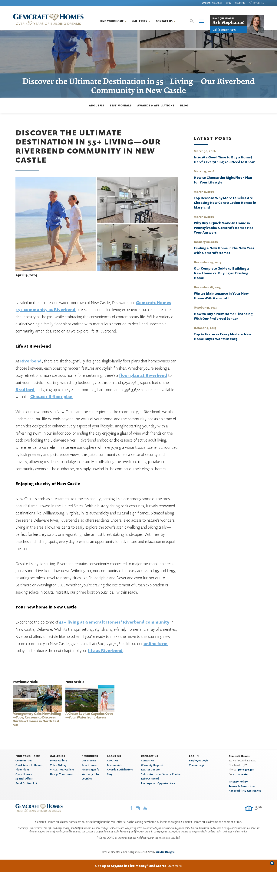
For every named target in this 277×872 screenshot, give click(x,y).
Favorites (258, 3)
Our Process (89, 760)
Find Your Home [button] (112, 21)
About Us (240, 3)
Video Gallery (58, 765)
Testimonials (121, 105)
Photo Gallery (58, 760)
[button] (192, 21)
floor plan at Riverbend (143, 375)
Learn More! (175, 865)
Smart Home (89, 765)
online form (155, 643)
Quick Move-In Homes (29, 765)
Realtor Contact (150, 769)
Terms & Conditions (242, 786)
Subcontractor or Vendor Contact (161, 774)
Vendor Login (197, 765)
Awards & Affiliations (155, 105)
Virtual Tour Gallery (62, 769)
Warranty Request (212, 3)
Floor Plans (22, 769)
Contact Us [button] (164, 21)
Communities (23, 760)
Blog (228, 3)
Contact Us (147, 760)
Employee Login (199, 760)
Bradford (25, 389)
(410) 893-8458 (245, 769)
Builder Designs (165, 852)
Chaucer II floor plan (51, 396)
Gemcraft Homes (153, 302)
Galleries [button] (139, 21)
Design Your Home (61, 774)
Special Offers (24, 778)
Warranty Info (90, 774)
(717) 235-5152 (241, 774)
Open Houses (23, 774)
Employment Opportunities (158, 783)
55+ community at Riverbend (45, 309)
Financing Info (90, 769)
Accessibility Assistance (245, 790)
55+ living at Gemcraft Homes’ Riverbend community (114, 622)
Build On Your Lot (26, 783)
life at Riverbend (105, 650)
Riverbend (31, 361)
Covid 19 (87, 778)
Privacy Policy (238, 781)
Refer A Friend (150, 778)
